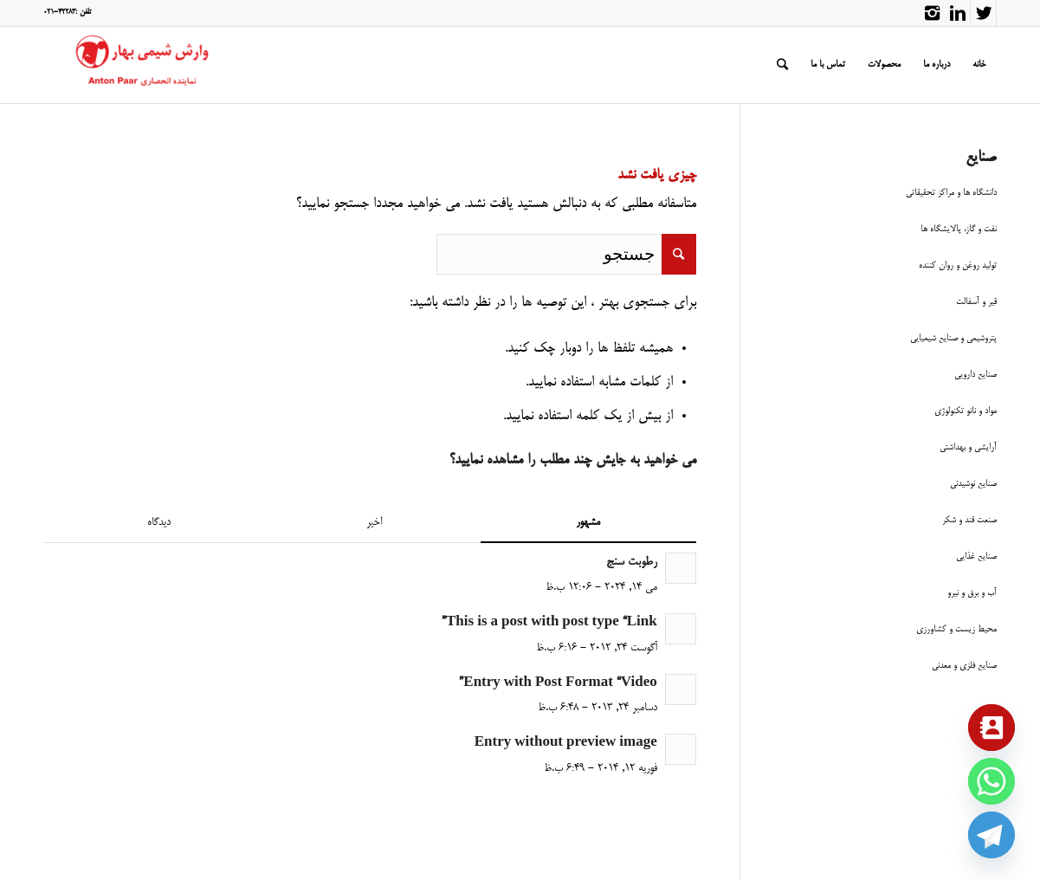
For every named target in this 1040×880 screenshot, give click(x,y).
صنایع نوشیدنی (973, 483)
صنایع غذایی (976, 556)
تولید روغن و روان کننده (958, 265)
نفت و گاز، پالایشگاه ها (958, 229)
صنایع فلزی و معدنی (964, 665)
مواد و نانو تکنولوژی (965, 411)
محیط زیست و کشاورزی (956, 629)
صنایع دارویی (975, 374)
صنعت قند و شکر (969, 520)
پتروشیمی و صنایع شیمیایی (953, 338)
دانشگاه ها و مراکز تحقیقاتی (951, 192)
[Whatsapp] (991, 781)
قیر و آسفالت (976, 301)
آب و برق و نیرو (972, 593)
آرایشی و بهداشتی (968, 447)
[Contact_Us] (991, 727)
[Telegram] (991, 835)
